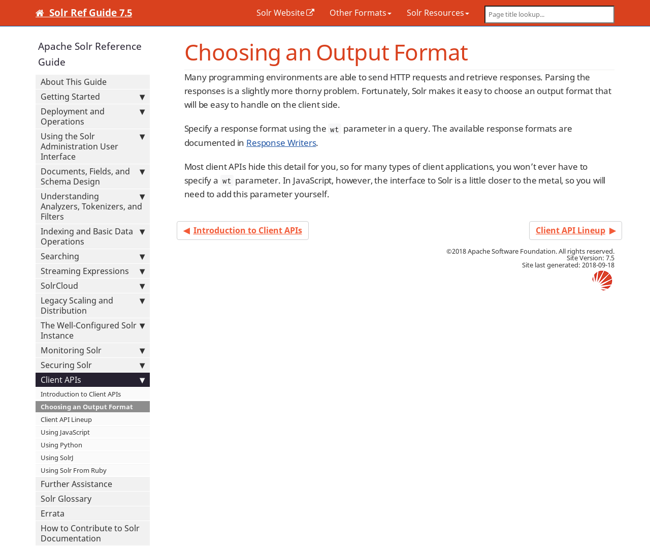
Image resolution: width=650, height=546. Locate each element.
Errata (52, 513)
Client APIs (93, 379)
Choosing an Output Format (87, 406)
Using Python (61, 444)
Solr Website (280, 12)
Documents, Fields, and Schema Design (93, 176)
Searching (93, 256)
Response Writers (281, 142)
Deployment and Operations (93, 116)
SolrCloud (93, 285)
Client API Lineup (66, 419)
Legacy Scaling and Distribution (93, 305)
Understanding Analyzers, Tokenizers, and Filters (93, 206)
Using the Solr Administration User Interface (93, 146)
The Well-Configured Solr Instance (93, 330)
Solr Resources (438, 12)
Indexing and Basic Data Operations (93, 236)
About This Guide (74, 81)
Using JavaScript (65, 432)
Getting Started (93, 96)
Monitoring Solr (93, 350)
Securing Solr (93, 365)
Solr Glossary (66, 498)
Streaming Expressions (93, 271)
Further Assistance (76, 484)
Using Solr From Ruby (74, 470)
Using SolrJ (57, 457)
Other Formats (361, 12)
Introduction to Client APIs (81, 394)
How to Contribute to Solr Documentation (90, 533)
